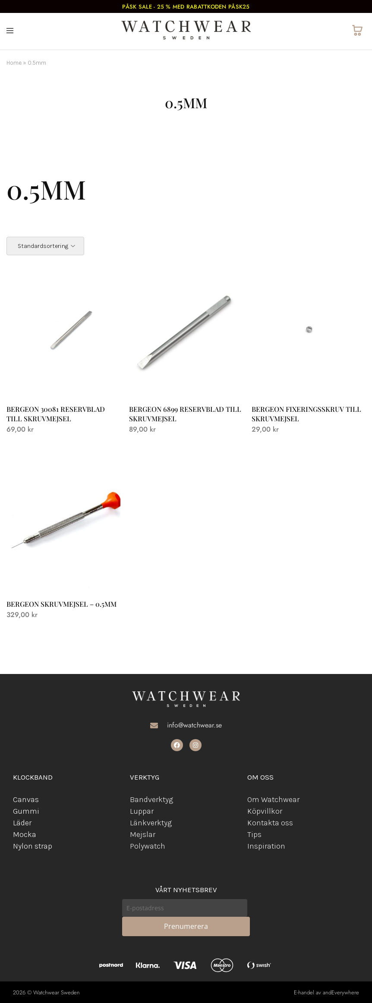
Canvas (26, 799)
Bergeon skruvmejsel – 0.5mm (61, 603)
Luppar (142, 811)
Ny (17, 846)
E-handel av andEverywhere (326, 992)
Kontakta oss (270, 822)
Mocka (24, 834)
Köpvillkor (264, 811)
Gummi (26, 811)
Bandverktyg (151, 799)
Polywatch (147, 846)
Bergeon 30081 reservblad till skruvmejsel (55, 413)
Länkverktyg (151, 822)
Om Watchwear (273, 799)
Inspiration (266, 846)
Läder (22, 822)
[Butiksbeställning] (45, 246)
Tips (254, 834)
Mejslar (142, 834)
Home (14, 62)
